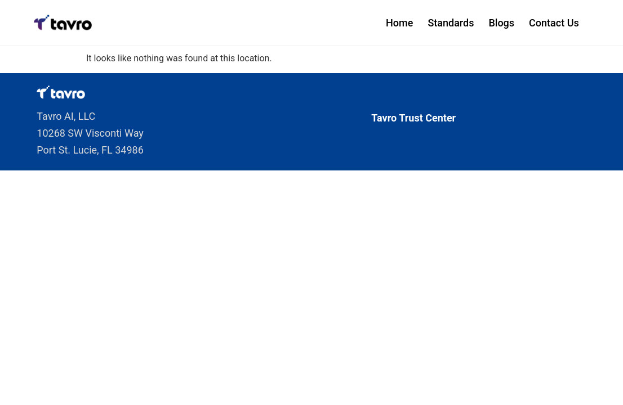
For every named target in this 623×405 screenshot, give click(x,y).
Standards (451, 23)
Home (399, 23)
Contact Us (554, 23)
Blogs (501, 23)
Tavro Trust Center (413, 118)
